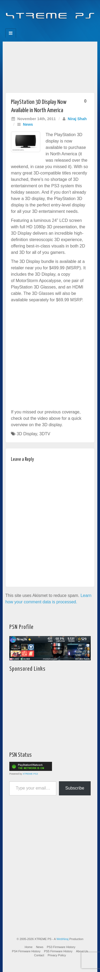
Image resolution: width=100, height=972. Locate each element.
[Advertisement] (50, 65)
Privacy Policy (57, 955)
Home (29, 947)
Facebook (32, 27)
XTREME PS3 (30, 773)
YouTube (61, 27)
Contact (39, 955)
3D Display (27, 434)
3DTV (44, 434)
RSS (68, 27)
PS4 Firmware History (26, 951)
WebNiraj (63, 939)
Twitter (53, 27)
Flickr (46, 27)
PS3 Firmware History (61, 947)
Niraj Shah (77, 119)
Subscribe (74, 788)
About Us (82, 951)
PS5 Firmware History (58, 951)
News (28, 124)
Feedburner (39, 27)
